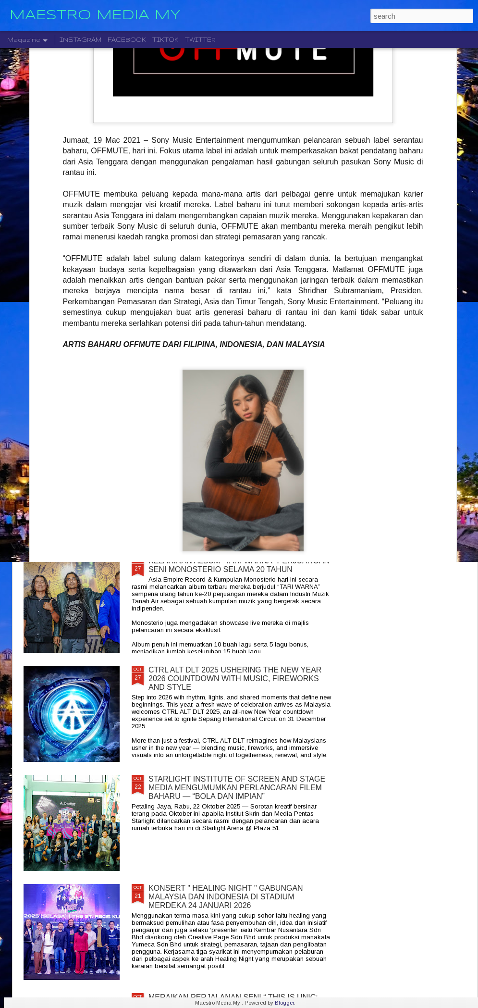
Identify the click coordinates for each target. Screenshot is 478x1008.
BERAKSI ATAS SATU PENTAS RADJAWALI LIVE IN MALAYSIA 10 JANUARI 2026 (306, 383)
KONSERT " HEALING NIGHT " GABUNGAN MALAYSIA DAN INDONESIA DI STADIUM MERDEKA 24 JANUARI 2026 (225, 896)
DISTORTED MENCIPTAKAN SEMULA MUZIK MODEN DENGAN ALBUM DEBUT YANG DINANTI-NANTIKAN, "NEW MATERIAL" (193, 396)
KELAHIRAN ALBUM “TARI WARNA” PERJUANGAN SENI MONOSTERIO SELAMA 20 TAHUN (239, 565)
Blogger (284, 1003)
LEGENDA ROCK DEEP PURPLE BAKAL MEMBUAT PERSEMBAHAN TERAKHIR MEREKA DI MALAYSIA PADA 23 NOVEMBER (417, 396)
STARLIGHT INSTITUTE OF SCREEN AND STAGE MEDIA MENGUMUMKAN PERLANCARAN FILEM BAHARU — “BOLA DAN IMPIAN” (236, 787)
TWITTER (200, 40)
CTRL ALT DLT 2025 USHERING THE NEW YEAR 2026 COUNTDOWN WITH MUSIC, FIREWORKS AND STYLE (234, 678)
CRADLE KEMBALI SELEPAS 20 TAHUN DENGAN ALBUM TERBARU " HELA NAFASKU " (236, 456)
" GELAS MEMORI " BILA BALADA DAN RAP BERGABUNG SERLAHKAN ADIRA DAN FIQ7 (76, 387)
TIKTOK (165, 40)
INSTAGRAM (80, 40)
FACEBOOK (127, 40)
